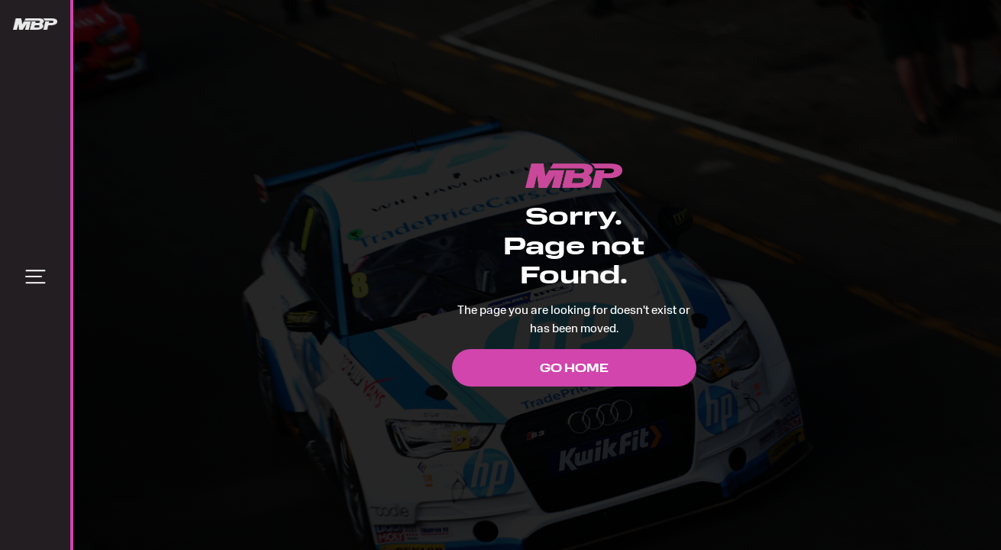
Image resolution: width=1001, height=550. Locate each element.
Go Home (574, 368)
